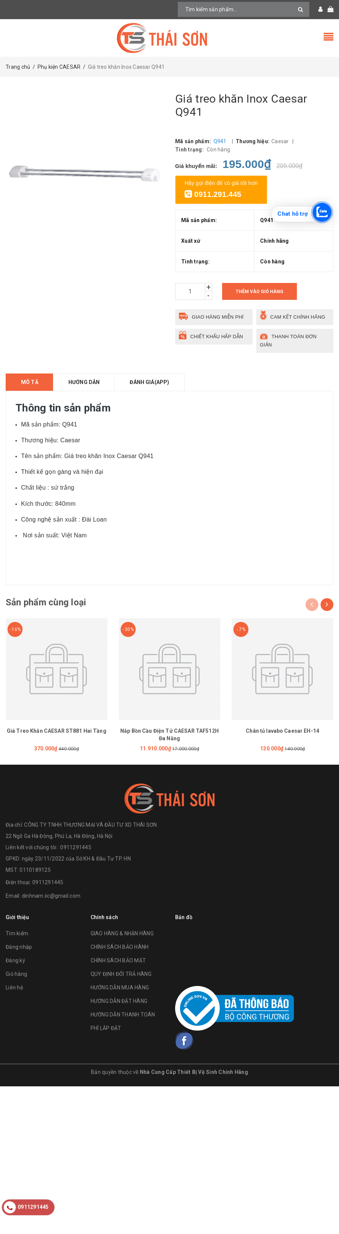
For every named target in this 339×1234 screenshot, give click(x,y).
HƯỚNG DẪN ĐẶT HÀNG (119, 1001)
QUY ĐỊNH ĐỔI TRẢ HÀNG (121, 974)
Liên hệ (14, 987)
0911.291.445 (213, 194)
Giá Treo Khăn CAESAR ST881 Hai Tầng (56, 731)
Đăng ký (15, 960)
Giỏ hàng (16, 974)
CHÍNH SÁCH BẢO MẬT (118, 960)
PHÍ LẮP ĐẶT (106, 1028)
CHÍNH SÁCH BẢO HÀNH (120, 947)
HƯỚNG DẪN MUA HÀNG (120, 987)
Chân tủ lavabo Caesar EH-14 (282, 731)
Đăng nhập (19, 947)
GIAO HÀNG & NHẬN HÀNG (122, 933)
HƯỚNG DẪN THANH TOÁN (123, 1015)
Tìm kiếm (17, 933)
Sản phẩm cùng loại (46, 602)
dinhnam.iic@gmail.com (51, 896)
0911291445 (48, 882)
